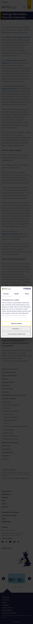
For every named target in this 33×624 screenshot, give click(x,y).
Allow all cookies (16, 323)
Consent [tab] (6, 293)
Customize (16, 328)
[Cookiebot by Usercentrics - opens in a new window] (23, 289)
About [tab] (27, 293)
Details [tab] (16, 293)
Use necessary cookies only (16, 334)
